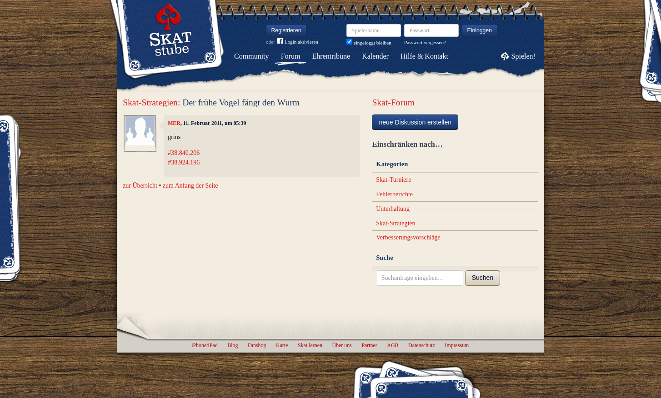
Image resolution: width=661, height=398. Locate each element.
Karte (282, 345)
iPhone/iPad (204, 345)
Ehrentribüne (331, 56)
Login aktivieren (297, 42)
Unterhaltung (393, 208)
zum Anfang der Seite (190, 185)
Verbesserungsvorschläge (408, 237)
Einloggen (479, 30)
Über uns (341, 345)
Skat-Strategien (150, 102)
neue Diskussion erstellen (415, 122)
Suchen (482, 277)
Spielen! (523, 56)
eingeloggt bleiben (368, 42)
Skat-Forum (393, 102)
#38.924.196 (184, 162)
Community (251, 56)
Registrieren (286, 30)
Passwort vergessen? (425, 42)
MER (174, 123)
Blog (232, 345)
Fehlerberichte (394, 194)
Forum (290, 56)
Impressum (457, 345)
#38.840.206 (184, 152)
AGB (392, 345)
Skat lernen (310, 345)
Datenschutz (421, 345)
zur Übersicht (140, 185)
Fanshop (257, 345)
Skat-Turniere (393, 179)
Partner (369, 345)
